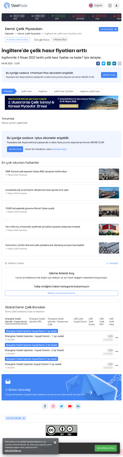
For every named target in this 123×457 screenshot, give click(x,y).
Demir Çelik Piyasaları (29, 33)
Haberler (9, 33)
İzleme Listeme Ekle (17, 39)
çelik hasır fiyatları (63, 91)
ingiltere (43, 91)
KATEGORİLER (108, 29)
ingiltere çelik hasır (90, 91)
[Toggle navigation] (116, 5)
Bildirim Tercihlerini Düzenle (61, 286)
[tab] (16, 313)
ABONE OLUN (109, 74)
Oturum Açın (59, 149)
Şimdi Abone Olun (105, 448)
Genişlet (112, 256)
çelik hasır (26, 91)
